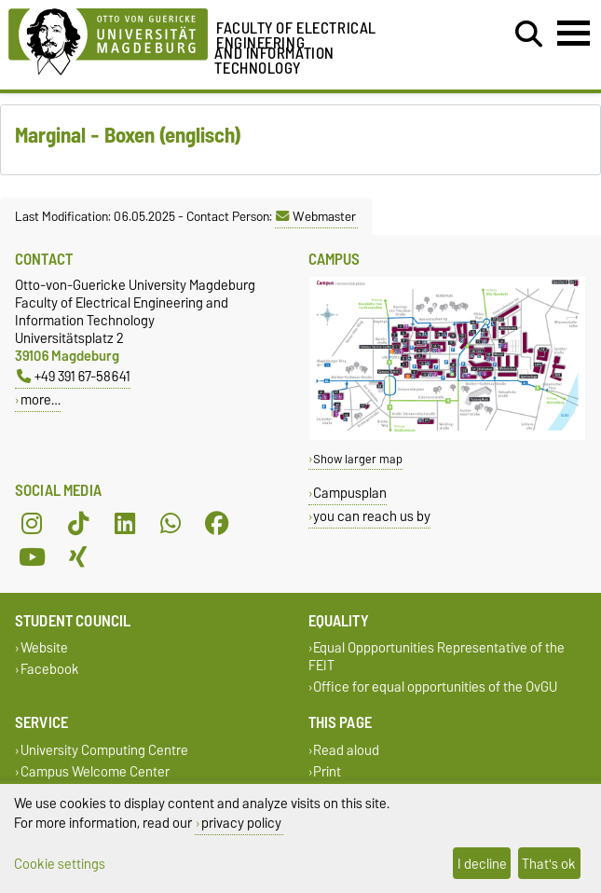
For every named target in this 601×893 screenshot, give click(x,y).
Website (44, 648)
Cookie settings (59, 863)
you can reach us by (371, 516)
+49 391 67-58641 (73, 376)
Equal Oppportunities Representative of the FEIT (437, 657)
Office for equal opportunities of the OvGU (435, 687)
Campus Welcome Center (95, 771)
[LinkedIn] (125, 524)
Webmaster (316, 216)
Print (327, 771)
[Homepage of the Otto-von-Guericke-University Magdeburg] (108, 38)
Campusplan (350, 492)
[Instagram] (31, 524)
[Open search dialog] (528, 34)
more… (40, 399)
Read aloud (346, 750)
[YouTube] (31, 557)
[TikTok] (78, 524)
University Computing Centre (104, 750)
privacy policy (241, 822)
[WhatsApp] (170, 524)
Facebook (49, 669)
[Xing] (78, 557)
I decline (482, 863)
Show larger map (358, 459)
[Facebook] (217, 524)
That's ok (549, 863)
